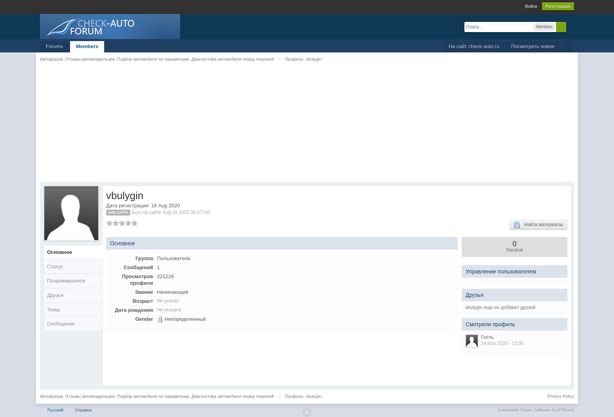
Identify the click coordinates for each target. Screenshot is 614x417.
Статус (55, 267)
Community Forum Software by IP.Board (535, 410)
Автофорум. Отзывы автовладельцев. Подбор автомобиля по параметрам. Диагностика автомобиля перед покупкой (157, 396)
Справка (83, 410)
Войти (531, 6)
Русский (55, 410)
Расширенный (571, 26)
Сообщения (61, 324)
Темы (53, 310)
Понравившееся (66, 281)
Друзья (55, 295)
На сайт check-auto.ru (474, 46)
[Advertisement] (275, 127)
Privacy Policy (560, 396)
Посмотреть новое (532, 46)
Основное (59, 252)
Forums (54, 46)
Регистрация (558, 6)
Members (87, 46)
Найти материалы (538, 225)
